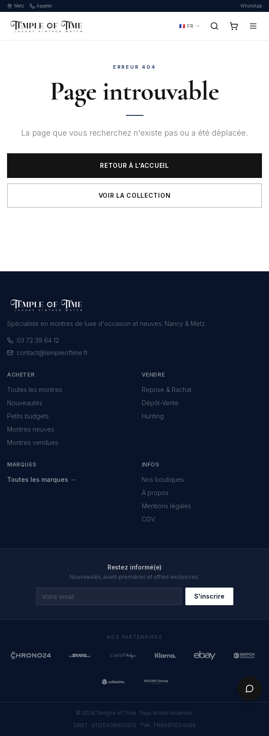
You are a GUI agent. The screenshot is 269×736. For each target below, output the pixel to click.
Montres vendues (32, 442)
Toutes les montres (34, 389)
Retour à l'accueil (134, 165)
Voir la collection (135, 195)
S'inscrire (209, 596)
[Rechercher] (214, 26)
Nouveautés (24, 403)
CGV (148, 519)
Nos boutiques (163, 479)
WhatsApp (251, 5)
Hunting (153, 416)
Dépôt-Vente (160, 403)
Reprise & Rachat (167, 389)
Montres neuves (30, 429)
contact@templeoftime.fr (47, 352)
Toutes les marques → (41, 479)
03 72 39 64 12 (33, 340)
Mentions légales (166, 506)
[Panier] (234, 26)
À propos (155, 492)
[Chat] (249, 688)
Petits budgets (28, 416)
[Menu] (253, 26)
